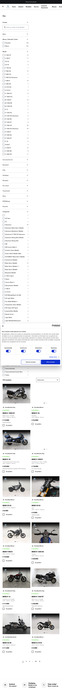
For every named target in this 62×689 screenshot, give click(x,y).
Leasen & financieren (44, 7)
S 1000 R (16, 148)
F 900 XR (16, 84)
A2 (16, 222)
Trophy (16, 375)
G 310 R (16, 90)
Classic (16, 279)
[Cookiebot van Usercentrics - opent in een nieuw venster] (53, 326)
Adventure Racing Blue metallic (16, 237)
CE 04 (16, 65)
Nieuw (16, 46)
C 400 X (16, 58)
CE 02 (16, 61)
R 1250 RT (16, 122)
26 (36, 661)
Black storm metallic (16, 263)
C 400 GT (16, 55)
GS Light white (16, 298)
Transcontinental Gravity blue (16, 372)
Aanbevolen (47, 380)
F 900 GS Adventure (16, 77)
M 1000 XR (16, 106)
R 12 (16, 109)
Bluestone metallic (16, 273)
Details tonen (53, 357)
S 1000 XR (16, 154)
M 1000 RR (16, 103)
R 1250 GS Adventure (16, 116)
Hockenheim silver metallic (16, 305)
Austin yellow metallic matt (16, 253)
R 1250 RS (16, 119)
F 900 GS (16, 74)
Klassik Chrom (16, 314)
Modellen (28, 7)
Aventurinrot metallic (16, 260)
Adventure (16, 225)
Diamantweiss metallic (16, 285)
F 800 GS (16, 71)
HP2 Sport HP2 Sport (16, 308)
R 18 (16, 141)
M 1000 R (16, 100)
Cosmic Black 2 (16, 282)
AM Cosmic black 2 (16, 247)
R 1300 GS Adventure (16, 129)
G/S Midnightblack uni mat (16, 295)
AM (16, 244)
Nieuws (54, 7)
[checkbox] (4, 425)
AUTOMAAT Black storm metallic (16, 257)
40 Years (16, 218)
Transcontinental (16, 369)
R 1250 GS (16, 113)
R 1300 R (16, 132)
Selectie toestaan (31, 362)
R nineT (16, 145)
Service (36, 7)
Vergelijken (9, 425)
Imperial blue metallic (16, 311)
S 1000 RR (16, 151)
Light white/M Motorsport (16, 321)
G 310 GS (16, 87)
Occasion (16, 43)
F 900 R (16, 81)
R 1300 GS (16, 125)
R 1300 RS (16, 135)
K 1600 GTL (16, 97)
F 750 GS (16, 68)
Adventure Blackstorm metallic (16, 231)
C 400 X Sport (16, 276)
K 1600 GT (16, 93)
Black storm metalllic (16, 269)
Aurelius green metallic (16, 250)
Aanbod (20, 7)
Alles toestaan (50, 362)
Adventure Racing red (16, 241)
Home (14, 7)
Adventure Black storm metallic (16, 228)
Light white (16, 317)
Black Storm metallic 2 (16, 266)
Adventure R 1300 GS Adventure (16, 234)
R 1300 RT (16, 138)
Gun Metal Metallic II (16, 301)
